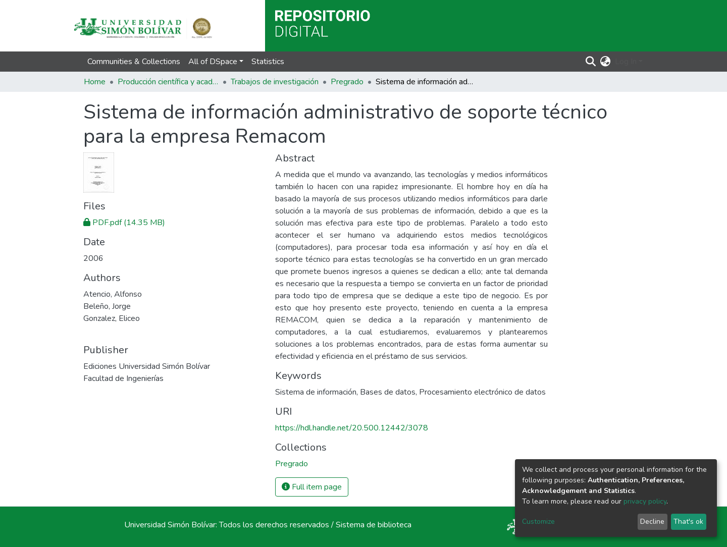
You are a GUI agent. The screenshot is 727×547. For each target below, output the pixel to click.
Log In (626, 61)
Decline (652, 521)
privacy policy (645, 501)
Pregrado (347, 81)
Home (95, 81)
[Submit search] (591, 62)
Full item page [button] (312, 487)
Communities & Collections (133, 61)
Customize (538, 521)
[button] (605, 62)
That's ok (688, 521)
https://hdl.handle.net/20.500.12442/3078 (351, 427)
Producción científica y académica (168, 81)
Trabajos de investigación (275, 81)
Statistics (267, 61)
